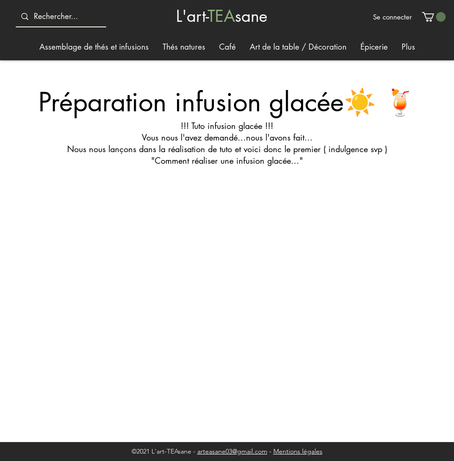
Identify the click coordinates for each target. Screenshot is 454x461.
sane (251, 16)
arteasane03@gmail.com (232, 451)
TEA (221, 16)
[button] (434, 17)
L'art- (192, 16)
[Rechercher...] (60, 16)
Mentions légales (297, 451)
